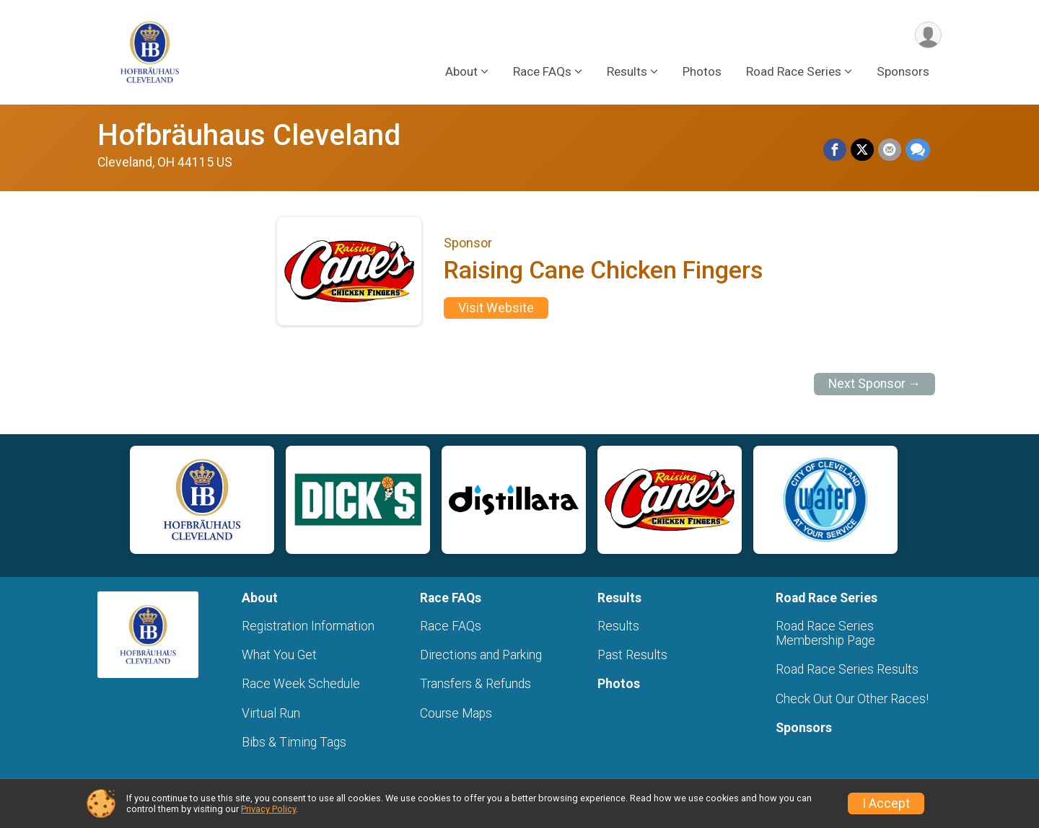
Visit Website (496, 308)
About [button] (461, 71)
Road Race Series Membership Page (825, 633)
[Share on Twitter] (862, 150)
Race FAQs (450, 626)
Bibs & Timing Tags (294, 742)
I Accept (886, 803)
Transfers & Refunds (475, 684)
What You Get (279, 655)
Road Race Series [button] (793, 71)
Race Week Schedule (301, 684)
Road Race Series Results (847, 669)
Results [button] (627, 71)
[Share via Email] (889, 150)
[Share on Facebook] (834, 150)
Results (618, 626)
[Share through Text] (918, 150)
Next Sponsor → (874, 383)
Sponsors (903, 71)
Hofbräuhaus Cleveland (248, 135)
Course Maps (456, 713)
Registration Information (308, 626)
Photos (702, 71)
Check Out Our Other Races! (852, 699)
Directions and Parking (481, 655)
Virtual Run (271, 713)
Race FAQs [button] (542, 71)
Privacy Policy (268, 808)
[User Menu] (928, 35)
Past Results (632, 655)
